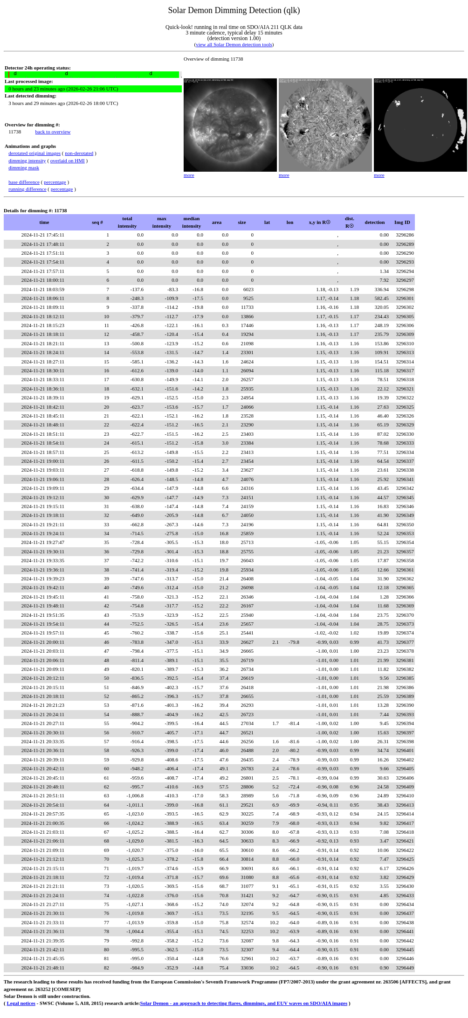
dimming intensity (27, 160)
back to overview (53, 131)
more (189, 175)
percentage (55, 182)
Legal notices (21, 1003)
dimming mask (23, 167)
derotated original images (34, 153)
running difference (27, 189)
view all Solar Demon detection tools (234, 44)
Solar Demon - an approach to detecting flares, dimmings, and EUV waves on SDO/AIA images (244, 1003)
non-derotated (79, 153)
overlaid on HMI (67, 160)
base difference (24, 182)
